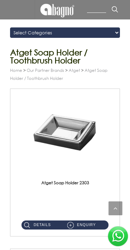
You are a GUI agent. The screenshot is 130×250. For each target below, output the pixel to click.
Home (16, 70)
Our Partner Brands (45, 70)
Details (42, 225)
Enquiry (86, 225)
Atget (74, 70)
